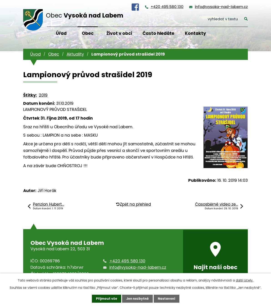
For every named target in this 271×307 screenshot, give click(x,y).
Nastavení (167, 298)
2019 (43, 95)
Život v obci (119, 33)
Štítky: (30, 95)
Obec (88, 33)
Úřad (61, 33)
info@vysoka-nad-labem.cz (221, 6)
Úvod (35, 54)
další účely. (244, 280)
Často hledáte (158, 33)
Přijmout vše (105, 298)
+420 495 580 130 (167, 6)
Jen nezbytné (137, 298)
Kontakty (195, 33)
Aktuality (75, 54)
